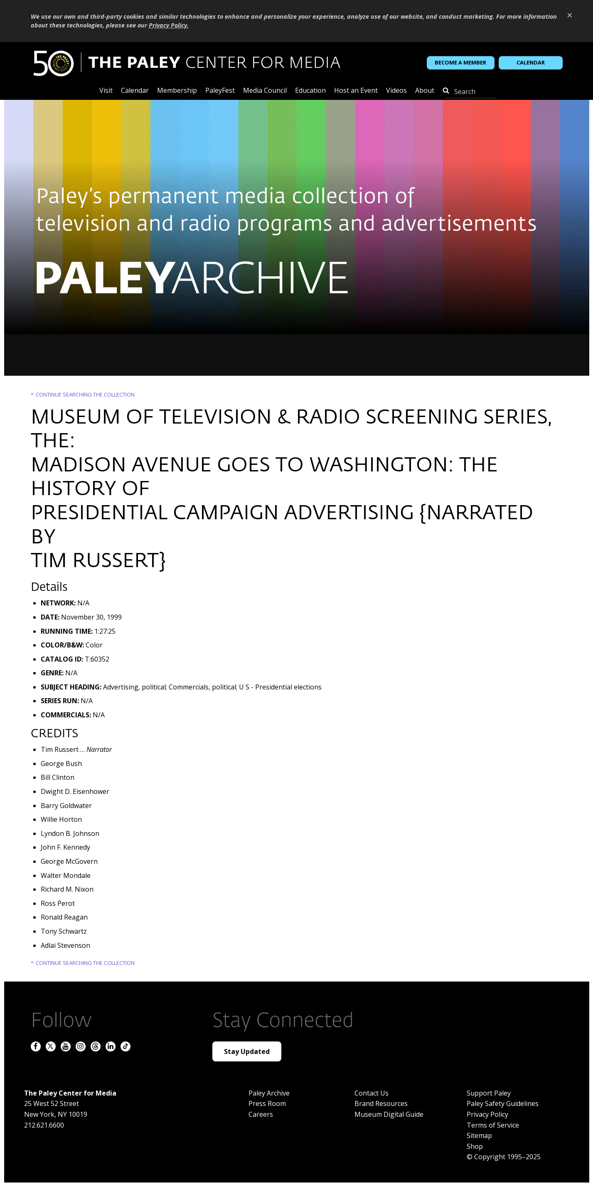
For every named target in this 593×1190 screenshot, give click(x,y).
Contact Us (371, 1093)
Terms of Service (493, 1125)
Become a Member (460, 62)
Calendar (531, 62)
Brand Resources (381, 1103)
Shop (475, 1146)
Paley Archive (269, 1093)
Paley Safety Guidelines (503, 1103)
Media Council (265, 91)
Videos (396, 91)
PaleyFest (220, 91)
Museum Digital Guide (388, 1114)
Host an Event (356, 91)
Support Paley (489, 1093)
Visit (106, 91)
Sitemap (479, 1135)
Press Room (267, 1103)
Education (310, 91)
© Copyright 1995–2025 (504, 1156)
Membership (177, 91)
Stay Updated (247, 1051)
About (424, 91)
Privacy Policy (487, 1114)
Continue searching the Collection (85, 394)
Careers (261, 1114)
